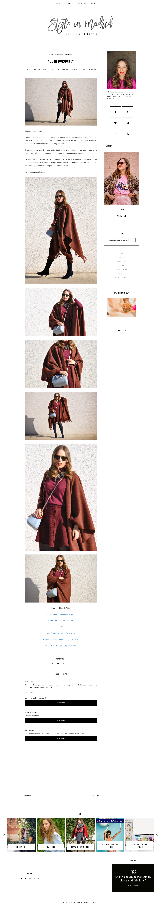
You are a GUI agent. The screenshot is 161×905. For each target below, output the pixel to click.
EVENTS (121, 275)
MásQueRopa (31, 712)
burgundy (47, 69)
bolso (39, 69)
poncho (83, 69)
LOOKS (121, 267)
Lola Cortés (31, 682)
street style (53, 72)
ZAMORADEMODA (121, 271)
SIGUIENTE (26, 795)
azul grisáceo (31, 69)
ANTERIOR (96, 795)
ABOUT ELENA (121, 260)
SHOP (93, 3)
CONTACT (69, 3)
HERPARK (95, 902)
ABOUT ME (82, 3)
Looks (73, 69)
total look (75, 72)
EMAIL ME (121, 263)
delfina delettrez (63, 69)
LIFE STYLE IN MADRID (121, 279)
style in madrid (65, 72)
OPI (77, 69)
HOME (58, 3)
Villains (122, 218)
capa (53, 69)
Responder (61, 703)
